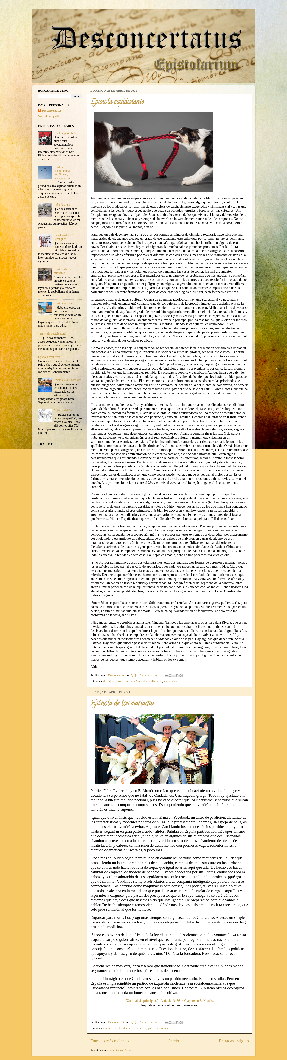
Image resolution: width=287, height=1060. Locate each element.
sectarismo (170, 681)
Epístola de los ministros (62, 271)
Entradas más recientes (109, 1041)
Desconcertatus (51, 110)
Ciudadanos (126, 1028)
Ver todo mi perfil (49, 116)
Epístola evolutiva (49, 357)
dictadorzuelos (112, 681)
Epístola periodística (66, 133)
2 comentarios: (149, 675)
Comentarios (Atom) (119, 1050)
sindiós (163, 1028)
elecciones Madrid (133, 681)
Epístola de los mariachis (123, 704)
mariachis (140, 1028)
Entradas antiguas (234, 1041)
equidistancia (154, 681)
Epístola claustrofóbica (67, 380)
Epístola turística (64, 303)
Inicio (174, 1041)
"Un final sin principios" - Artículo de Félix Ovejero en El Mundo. (169, 1001)
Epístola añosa (62, 204)
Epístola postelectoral (53, 333)
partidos (153, 1028)
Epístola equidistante (117, 102)
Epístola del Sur (63, 410)
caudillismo (110, 1028)
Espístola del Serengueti (61, 237)
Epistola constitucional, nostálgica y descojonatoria (62, 173)
